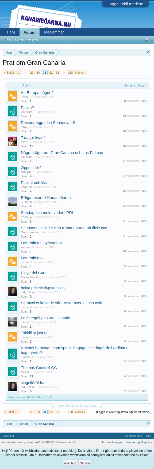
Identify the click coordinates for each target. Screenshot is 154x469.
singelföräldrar (33, 383)
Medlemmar (54, 32)
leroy (24, 127)
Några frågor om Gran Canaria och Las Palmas (62, 153)
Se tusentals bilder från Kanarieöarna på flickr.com (65, 228)
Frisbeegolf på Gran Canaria (45, 318)
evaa (24, 142)
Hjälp (148, 435)
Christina (26, 112)
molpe (25, 307)
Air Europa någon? (37, 93)
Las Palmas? (32, 258)
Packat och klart (35, 183)
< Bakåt (9, 72)
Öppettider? (31, 168)
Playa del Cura (34, 273)
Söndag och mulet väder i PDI (47, 213)
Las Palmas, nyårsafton (41, 243)
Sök (7, 40)
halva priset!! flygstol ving (43, 288)
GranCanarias (30, 232)
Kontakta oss (133, 435)
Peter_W (26, 217)
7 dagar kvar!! (33, 138)
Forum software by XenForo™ (38, 442)
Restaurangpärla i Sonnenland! (48, 123)
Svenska (8, 435)
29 (31, 72)
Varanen (26, 187)
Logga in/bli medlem (125, 4)
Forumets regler (112, 442)
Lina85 (25, 357)
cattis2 (25, 322)
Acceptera (70, 463)
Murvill (25, 372)
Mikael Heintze (30, 277)
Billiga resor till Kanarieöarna (46, 198)
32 (51, 72)
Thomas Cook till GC (39, 368)
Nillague (26, 172)
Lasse (25, 97)
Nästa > (80, 72)
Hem (11, 32)
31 (44, 72)
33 (57, 72)
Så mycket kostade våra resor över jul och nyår (61, 303)
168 (70, 72)
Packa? (27, 108)
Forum (30, 32)
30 (38, 72)
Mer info (85, 463)
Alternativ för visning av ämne (77, 405)
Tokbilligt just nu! (35, 333)
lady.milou (27, 292)
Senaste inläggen (26, 40)
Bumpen (26, 202)
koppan (25, 247)
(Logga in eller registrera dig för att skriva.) (123, 412)
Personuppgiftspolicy (139, 442)
